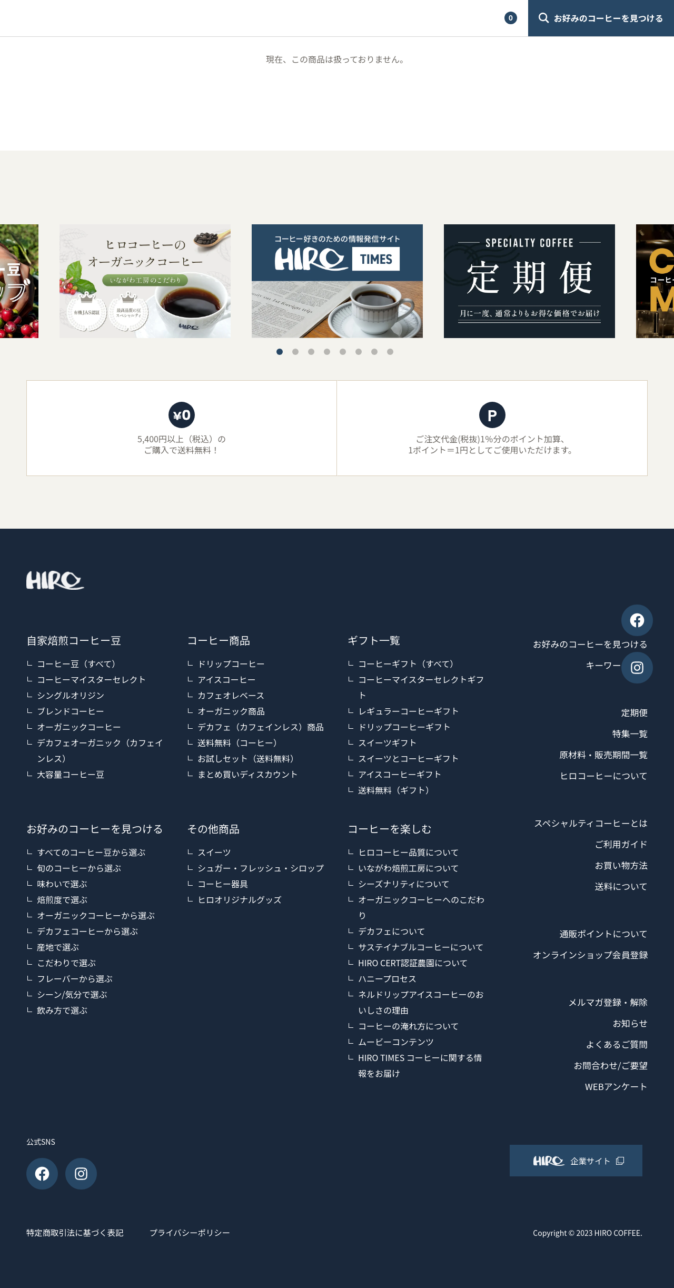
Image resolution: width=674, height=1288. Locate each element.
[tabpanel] (337, 281)
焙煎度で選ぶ (62, 899)
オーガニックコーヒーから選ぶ (96, 915)
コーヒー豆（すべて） (78, 663)
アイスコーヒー (226, 679)
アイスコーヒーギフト (400, 774)
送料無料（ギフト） (396, 790)
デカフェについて (391, 931)
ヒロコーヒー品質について (408, 852)
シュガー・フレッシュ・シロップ (260, 867)
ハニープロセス (387, 978)
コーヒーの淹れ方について (408, 1025)
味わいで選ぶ (62, 883)
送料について (619, 886)
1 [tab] (279, 352)
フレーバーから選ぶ (75, 978)
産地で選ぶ (58, 946)
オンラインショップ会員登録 (586, 955)
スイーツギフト (387, 742)
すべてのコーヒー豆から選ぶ (91, 852)
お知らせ (629, 1023)
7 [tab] (374, 352)
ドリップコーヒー (231, 663)
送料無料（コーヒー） (239, 742)
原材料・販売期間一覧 (600, 754)
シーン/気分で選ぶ (72, 994)
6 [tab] (358, 352)
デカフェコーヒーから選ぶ (87, 931)
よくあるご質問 (614, 1044)
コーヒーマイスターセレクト (91, 679)
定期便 (633, 712)
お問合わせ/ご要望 (608, 1065)
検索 (359, 18)
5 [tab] (343, 352)
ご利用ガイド (287, 18)
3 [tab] (311, 352)
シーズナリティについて (404, 883)
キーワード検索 (614, 665)
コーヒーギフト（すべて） (408, 663)
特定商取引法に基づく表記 (76, 1232)
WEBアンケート (614, 1086)
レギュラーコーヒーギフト (408, 711)
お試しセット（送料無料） (248, 758)
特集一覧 (629, 733)
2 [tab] (295, 352)
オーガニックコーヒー (79, 726)
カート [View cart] (485, 18)
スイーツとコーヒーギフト (408, 758)
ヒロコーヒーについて (600, 775)
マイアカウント (419, 18)
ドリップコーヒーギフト (404, 726)
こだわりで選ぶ (66, 962)
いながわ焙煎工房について (408, 867)
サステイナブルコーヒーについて (421, 946)
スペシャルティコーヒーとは (587, 823)
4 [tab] (327, 352)
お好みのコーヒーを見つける (586, 644)
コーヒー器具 (222, 883)
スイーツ (214, 852)
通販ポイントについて (600, 933)
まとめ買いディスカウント (247, 774)
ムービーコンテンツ (396, 1041)
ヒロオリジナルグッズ (239, 899)
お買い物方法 (619, 865)
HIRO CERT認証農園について (413, 962)
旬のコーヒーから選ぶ (79, 867)
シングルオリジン (70, 695)
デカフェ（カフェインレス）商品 (260, 726)
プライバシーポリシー (206, 1232)
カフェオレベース (230, 695)
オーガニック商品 (231, 711)
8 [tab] (390, 352)
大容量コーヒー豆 (70, 774)
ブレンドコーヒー (70, 711)
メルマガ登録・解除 (605, 1002)
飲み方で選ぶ (62, 1010)
